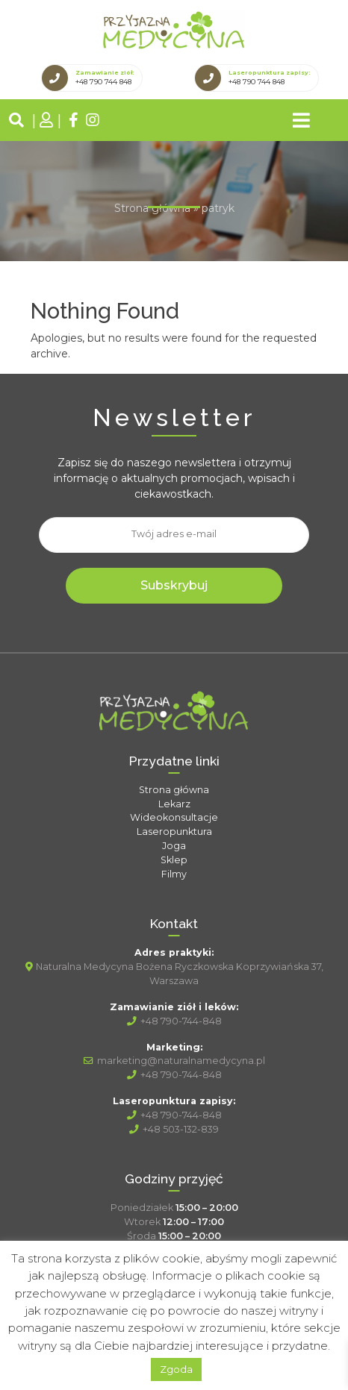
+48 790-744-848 (174, 1021)
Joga (174, 845)
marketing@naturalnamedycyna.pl (174, 1060)
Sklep (174, 859)
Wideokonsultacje (174, 817)
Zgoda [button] (176, 1369)
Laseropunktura (174, 831)
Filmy (174, 874)
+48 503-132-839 (174, 1129)
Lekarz (174, 804)
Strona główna (152, 208)
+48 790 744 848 (103, 82)
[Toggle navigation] (301, 120)
